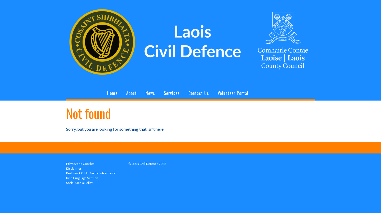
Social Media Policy (79, 183)
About (131, 93)
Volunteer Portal (233, 93)
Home (112, 93)
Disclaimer (73, 168)
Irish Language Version (82, 178)
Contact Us (198, 93)
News (150, 93)
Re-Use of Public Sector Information (91, 173)
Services (172, 93)
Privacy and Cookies (80, 164)
